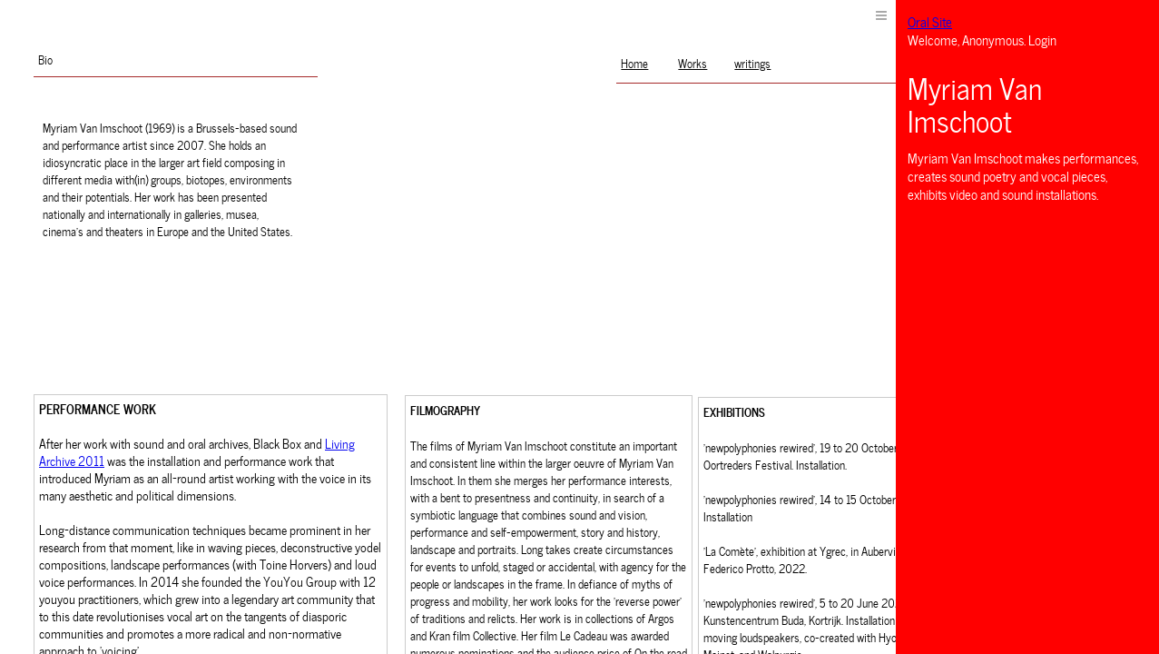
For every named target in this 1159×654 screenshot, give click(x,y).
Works (692, 62)
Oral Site (930, 21)
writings (752, 62)
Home (634, 62)
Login (1042, 39)
